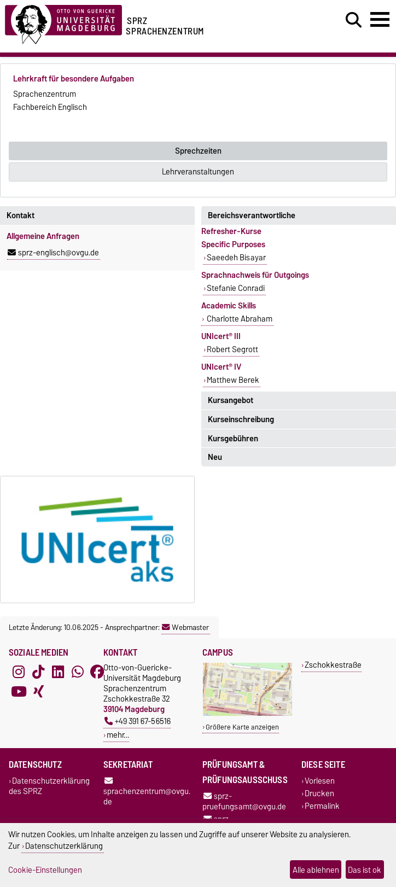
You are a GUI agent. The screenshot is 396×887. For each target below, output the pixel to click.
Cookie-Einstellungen (45, 870)
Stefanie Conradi (236, 288)
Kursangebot (230, 400)
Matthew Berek (233, 380)
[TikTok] (38, 672)
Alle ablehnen (316, 870)
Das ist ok (364, 870)
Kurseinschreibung (241, 419)
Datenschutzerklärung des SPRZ (49, 785)
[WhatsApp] (78, 672)
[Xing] (38, 692)
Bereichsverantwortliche (251, 215)
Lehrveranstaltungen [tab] (198, 171)
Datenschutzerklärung (64, 846)
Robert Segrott (232, 349)
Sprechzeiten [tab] (198, 150)
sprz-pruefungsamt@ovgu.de (244, 801)
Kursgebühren (233, 438)
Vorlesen (320, 780)
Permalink (322, 806)
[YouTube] (18, 692)
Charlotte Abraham (238, 318)
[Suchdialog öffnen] (354, 20)
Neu (215, 457)
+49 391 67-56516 (137, 721)
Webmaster (185, 627)
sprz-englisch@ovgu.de (53, 252)
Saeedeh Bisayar (236, 257)
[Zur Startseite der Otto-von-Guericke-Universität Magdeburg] (63, 22)
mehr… (118, 735)
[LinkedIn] (58, 672)
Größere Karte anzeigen (242, 727)
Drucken (319, 793)
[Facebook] (97, 672)
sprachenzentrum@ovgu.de (146, 792)
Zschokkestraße (333, 665)
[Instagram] (18, 672)
